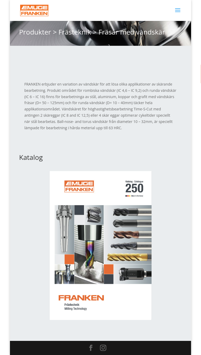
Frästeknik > (77, 32)
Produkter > (38, 32)
